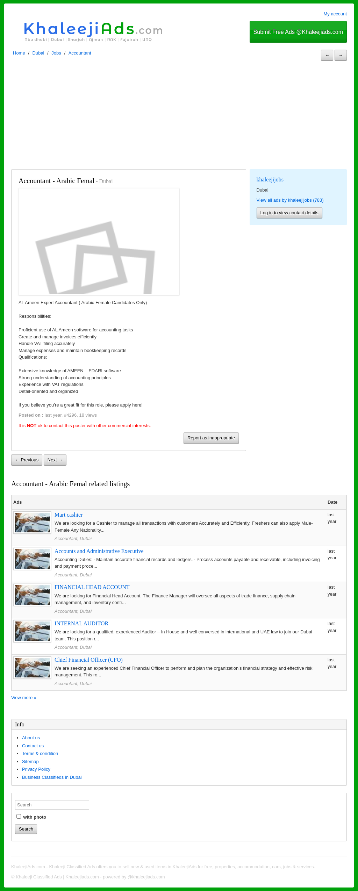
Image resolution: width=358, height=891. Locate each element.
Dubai (38, 53)
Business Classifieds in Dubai (52, 777)
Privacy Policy (36, 769)
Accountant (80, 53)
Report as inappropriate (211, 437)
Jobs (56, 53)
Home (19, 53)
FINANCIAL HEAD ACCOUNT (92, 587)
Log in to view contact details (289, 212)
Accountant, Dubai (73, 538)
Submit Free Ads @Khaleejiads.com (298, 32)
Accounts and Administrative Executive (99, 551)
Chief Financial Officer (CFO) (89, 660)
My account (335, 13)
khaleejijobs (270, 179)
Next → (55, 459)
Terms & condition (40, 753)
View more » (23, 697)
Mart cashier (69, 515)
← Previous (26, 459)
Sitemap (30, 761)
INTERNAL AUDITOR (81, 623)
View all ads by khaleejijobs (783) (290, 200)
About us (31, 737)
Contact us (33, 745)
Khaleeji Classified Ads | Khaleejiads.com (57, 876)
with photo (31, 817)
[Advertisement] (179, 117)
